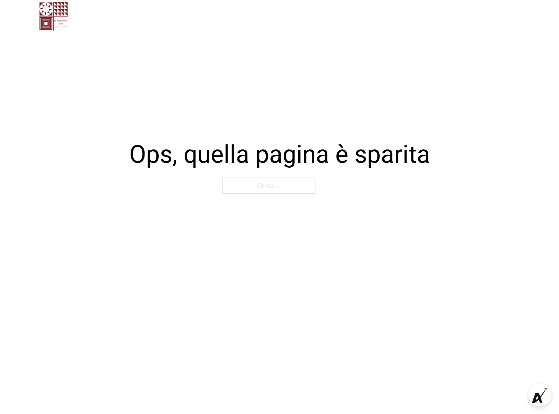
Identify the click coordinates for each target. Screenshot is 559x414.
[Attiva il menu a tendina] (349, 16)
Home (168, 16)
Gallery (248, 16)
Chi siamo (207, 16)
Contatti (286, 16)
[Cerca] (488, 16)
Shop (373, 16)
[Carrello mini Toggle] (503, 16)
